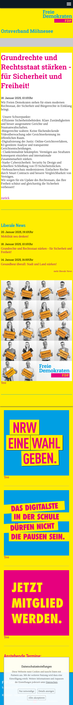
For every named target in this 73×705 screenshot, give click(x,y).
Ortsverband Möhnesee (27, 31)
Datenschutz (51, 682)
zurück (5, 198)
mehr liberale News (63, 271)
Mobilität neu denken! (15, 236)
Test (36, 381)
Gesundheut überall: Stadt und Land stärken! (29, 264)
